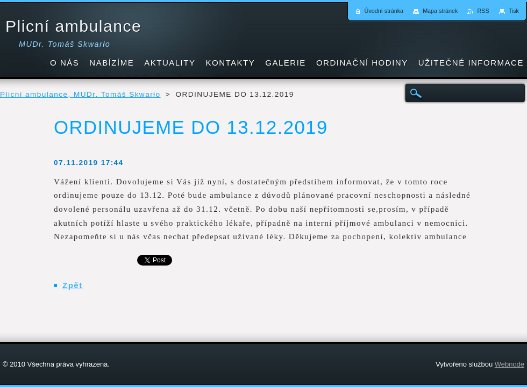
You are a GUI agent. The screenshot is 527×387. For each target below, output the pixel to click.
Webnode (509, 364)
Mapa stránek (440, 11)
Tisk (514, 11)
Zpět (72, 285)
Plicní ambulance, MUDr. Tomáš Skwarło (80, 94)
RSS (483, 11)
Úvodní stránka (384, 11)
